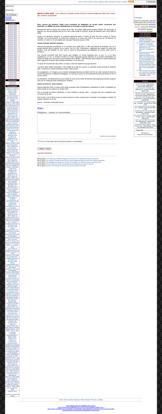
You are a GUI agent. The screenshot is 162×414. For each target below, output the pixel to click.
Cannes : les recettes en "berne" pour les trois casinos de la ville (66, 169)
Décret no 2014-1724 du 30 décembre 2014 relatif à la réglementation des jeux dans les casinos (12, 160)
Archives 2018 (12, 40)
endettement (142, 31)
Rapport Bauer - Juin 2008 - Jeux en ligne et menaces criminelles (12, 331)
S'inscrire (43, 145)
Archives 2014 (12, 48)
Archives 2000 (12, 74)
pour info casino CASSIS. (143, 88)
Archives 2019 (12, 38)
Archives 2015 (12, 46)
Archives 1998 (12, 78)
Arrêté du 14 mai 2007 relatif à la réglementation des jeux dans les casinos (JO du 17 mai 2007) (12, 365)
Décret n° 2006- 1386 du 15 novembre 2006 (12, 388)
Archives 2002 (12, 70)
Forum (85, 2)
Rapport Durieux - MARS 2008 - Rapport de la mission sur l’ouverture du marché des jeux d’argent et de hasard (12, 340)
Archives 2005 (12, 65)
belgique (149, 29)
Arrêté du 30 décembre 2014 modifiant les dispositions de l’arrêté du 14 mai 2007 (12, 137)
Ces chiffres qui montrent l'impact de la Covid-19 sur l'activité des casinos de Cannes (72, 162)
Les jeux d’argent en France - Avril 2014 (12, 166)
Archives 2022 (12, 32)
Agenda (101, 2)
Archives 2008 (12, 59)
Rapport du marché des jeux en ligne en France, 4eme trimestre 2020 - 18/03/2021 (12, 91)
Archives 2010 (12, 55)
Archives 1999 (12, 76)
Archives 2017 (12, 42)
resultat (149, 31)
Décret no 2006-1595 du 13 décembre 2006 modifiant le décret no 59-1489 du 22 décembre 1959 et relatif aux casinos (12, 380)
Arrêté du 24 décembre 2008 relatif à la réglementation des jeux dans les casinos (12, 324)
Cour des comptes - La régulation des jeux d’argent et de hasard (12, 98)
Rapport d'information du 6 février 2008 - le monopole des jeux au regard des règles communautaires (12, 349)
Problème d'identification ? (10, 19)
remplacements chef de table (144, 110)
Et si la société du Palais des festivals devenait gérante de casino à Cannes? (70, 168)
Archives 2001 (12, 72)
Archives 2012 (12, 51)
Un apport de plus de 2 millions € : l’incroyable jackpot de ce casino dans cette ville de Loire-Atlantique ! (147, 46)
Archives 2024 (12, 29)
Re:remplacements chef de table (145, 101)
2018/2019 (12, 82)
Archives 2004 (12, 67)
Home (80, 2)
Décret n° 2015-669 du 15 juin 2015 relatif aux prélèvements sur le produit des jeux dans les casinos (12, 105)
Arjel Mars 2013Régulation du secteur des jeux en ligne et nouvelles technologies (12, 188)
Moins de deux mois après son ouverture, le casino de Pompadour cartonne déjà (147, 72)
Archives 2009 (12, 57)
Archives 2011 (12, 53)
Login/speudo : (10, 6)
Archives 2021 (12, 34)
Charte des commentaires (108, 140)
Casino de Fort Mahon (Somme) (145, 120)
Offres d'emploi (109, 2)
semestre (152, 25)
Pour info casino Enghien (143, 97)
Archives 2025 (12, 27)
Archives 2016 (12, 44)
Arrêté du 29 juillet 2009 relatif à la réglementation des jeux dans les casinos (12, 306)
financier (152, 27)
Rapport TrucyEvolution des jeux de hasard (12, 394)
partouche (145, 27)
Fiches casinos (93, 2)
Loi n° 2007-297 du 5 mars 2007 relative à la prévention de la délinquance (12, 373)
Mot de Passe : (10, 10)
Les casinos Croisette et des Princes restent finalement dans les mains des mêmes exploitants (75, 164)
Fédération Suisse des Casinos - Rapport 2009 (12, 300)
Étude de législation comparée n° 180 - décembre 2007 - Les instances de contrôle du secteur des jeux (12, 357)
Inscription (8, 17)
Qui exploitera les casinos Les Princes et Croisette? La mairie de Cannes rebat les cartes (73, 166)
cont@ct (124, 2)
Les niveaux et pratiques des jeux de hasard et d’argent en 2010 (12, 251)
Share (40, 108)
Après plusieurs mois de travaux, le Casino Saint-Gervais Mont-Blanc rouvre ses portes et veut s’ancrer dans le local (147, 64)
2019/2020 (12, 84)
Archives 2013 (12, 50)
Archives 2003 (12, 69)
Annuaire (118, 2)
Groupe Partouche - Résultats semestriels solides (145, 40)
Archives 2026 (12, 25)
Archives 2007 (12, 61)
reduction (137, 27)
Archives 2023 (12, 31)
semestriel (142, 29)
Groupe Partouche (141, 25)
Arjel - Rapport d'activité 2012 (12, 182)
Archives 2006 (12, 63)
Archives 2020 (12, 36)
